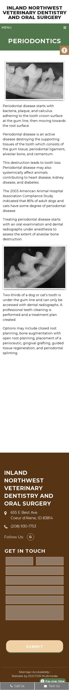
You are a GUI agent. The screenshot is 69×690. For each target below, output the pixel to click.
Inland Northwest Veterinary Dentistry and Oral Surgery (34, 12)
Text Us (52, 686)
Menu (6, 27)
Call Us (17, 686)
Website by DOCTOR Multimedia (35, 676)
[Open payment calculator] (53, 681)
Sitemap (25, 672)
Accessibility (40, 672)
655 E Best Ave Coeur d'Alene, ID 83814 (32, 515)
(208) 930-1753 (23, 526)
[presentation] (34, 630)
